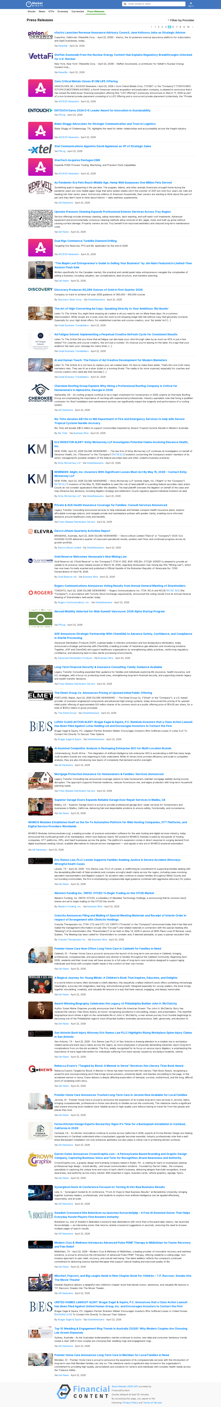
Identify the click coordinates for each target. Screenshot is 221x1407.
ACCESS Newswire (68, 101)
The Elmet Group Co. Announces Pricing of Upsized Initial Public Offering (103, 692)
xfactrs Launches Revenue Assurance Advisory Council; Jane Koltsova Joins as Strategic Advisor (120, 32)
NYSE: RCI (173, 590)
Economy (63, 11)
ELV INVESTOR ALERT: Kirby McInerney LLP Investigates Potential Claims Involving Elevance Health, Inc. (121, 444)
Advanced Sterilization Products (75, 658)
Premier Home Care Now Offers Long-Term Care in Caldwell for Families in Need (107, 948)
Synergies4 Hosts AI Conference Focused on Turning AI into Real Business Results (109, 1187)
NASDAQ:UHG (63, 1314)
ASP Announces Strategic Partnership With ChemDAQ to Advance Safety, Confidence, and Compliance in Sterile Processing (123, 636)
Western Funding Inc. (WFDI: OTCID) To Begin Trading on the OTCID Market (104, 893)
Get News (63, 231)
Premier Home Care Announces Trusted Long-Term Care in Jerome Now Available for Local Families (120, 1095)
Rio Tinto (63, 433)
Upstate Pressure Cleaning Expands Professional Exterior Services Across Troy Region (112, 211)
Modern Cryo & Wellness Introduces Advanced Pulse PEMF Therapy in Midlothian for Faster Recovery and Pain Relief (122, 1244)
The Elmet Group (67, 713)
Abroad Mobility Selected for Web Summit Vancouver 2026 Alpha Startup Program (109, 611)
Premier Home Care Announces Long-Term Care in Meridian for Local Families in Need (111, 1355)
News (42, 11)
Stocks (32, 11)
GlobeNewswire (96, 299)
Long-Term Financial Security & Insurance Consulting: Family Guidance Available (108, 667)
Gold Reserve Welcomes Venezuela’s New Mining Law (90, 556)
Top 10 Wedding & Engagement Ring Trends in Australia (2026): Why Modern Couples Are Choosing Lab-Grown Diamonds (120, 1330)
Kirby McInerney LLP (69, 463)
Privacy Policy (130, 1402)
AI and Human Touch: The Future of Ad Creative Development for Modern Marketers (110, 360)
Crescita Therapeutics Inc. (72, 939)
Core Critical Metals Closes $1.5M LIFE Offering (86, 81)
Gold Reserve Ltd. (67, 576)
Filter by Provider (180, 20)
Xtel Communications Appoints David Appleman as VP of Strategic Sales (102, 146)
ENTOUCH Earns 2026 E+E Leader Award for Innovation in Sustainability (102, 110)
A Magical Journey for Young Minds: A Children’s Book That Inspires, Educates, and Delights (115, 977)
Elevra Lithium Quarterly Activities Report (82, 531)
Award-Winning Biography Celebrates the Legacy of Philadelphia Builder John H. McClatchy (115, 1003)
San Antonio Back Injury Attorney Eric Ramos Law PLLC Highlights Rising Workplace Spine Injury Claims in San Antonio (123, 1034)
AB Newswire (65, 202)
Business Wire (81, 433)
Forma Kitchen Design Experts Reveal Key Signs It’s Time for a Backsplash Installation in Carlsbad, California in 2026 (120, 1126)
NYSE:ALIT (61, 484)
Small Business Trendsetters (73, 325)
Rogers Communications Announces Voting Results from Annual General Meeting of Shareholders (120, 585)
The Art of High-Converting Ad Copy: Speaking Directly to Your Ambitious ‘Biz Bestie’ (111, 308)
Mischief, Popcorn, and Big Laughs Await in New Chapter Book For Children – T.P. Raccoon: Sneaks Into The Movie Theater (122, 1278)
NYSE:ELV (118, 454)
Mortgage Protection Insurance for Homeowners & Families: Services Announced (108, 774)
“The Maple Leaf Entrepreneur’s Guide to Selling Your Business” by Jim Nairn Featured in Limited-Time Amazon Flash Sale (123, 265)
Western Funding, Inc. (69, 906)
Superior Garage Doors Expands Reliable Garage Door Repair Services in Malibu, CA (109, 800)
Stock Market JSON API (125, 1386)
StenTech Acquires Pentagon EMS (77, 160)
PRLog (61, 114)
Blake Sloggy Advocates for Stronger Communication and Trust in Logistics (105, 123)
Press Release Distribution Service (76, 521)
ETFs (51, 11)
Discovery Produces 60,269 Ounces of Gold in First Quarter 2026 (98, 289)
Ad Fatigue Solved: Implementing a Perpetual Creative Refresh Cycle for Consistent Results (115, 334)
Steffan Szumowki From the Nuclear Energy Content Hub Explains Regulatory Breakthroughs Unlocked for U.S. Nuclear (123, 57)
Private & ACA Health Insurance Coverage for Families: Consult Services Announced (110, 505)
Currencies (77, 11)
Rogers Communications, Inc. (73, 602)
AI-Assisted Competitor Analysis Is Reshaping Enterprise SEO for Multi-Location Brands (112, 748)
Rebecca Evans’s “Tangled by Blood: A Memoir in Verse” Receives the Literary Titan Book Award (118, 1065)
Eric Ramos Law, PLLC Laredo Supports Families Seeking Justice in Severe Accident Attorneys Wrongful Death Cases (117, 862)
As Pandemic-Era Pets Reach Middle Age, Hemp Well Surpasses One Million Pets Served (113, 182)
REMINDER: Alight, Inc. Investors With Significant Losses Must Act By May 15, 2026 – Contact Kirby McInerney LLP (120, 474)
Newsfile (63, 45)
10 (188, 26)
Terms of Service (152, 1402)
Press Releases (95, 11)
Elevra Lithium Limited (69, 547)
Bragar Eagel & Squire (69, 739)
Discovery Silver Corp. (70, 299)
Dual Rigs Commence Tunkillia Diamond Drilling (85, 241)
